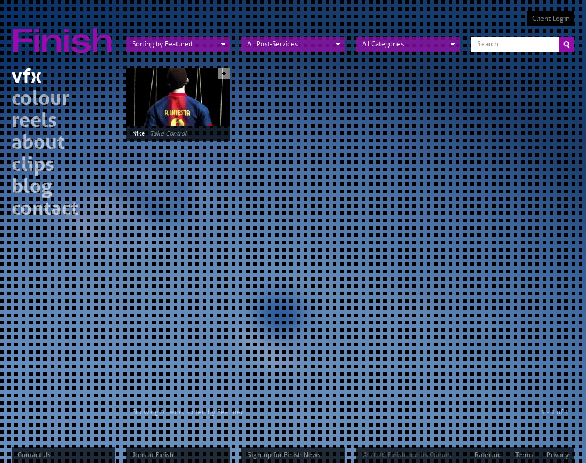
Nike (138, 133)
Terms (524, 455)
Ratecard (488, 455)
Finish (65, 33)
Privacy (558, 455)
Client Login (551, 18)
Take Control (168, 133)
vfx (26, 78)
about (38, 144)
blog (32, 188)
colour (41, 100)
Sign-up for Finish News (283, 455)
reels (34, 122)
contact (45, 210)
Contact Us (33, 455)
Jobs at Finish (152, 455)
